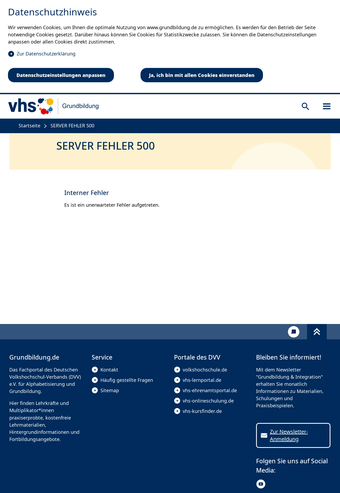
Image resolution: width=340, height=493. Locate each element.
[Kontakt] (294, 332)
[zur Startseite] (54, 106)
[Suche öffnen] (305, 106)
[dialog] (170, 47)
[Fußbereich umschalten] (317, 331)
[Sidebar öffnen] (326, 106)
